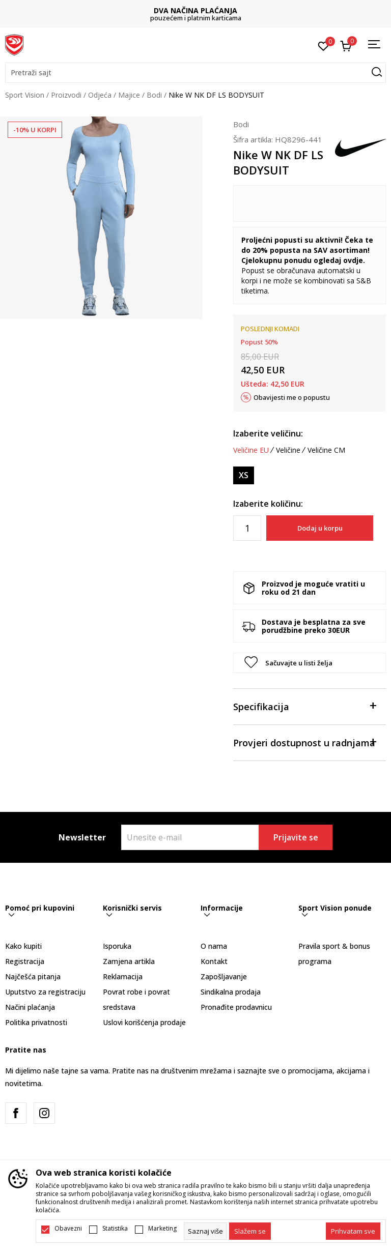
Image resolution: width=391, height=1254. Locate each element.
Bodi (154, 95)
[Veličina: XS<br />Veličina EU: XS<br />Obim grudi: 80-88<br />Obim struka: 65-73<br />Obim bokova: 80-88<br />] (243, 475)
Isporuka (117, 946)
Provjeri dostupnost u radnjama (304, 742)
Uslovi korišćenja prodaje (144, 1022)
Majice (129, 95)
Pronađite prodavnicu (236, 1007)
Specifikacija (304, 706)
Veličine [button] (288, 450)
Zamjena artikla (129, 961)
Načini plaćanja (30, 1007)
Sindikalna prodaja (231, 992)
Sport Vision (24, 95)
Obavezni (68, 1229)
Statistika (115, 1229)
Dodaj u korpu (320, 528)
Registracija (24, 961)
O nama (214, 946)
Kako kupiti (23, 946)
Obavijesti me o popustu (292, 397)
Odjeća (99, 95)
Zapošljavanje (224, 976)
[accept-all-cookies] (353, 1231)
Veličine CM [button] (326, 450)
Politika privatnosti (36, 1022)
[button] (195, 73)
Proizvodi (66, 95)
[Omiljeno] (323, 45)
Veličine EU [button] (251, 450)
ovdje (353, 260)
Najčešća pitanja (33, 976)
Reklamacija (123, 976)
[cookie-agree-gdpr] (250, 1231)
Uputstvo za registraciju (45, 992)
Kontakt (214, 961)
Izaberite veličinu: (268, 433)
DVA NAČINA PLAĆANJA (195, 10)
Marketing (162, 1229)
